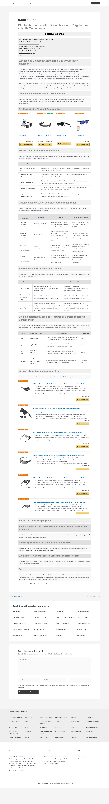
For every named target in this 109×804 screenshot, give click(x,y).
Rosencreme (74, 741)
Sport (70, 3)
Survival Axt (74, 751)
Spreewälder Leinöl (15, 735)
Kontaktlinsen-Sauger (62, 745)
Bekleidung (29, 3)
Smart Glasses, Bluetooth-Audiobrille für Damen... (63, 142)
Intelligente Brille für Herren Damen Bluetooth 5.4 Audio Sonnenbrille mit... (58, 415)
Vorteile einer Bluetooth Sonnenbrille (31, 50)
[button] (95, 6)
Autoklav (27, 751)
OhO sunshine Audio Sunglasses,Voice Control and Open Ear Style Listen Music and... (60, 511)
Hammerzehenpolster (93, 741)
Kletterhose (59, 620)
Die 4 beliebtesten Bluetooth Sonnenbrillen (32, 48)
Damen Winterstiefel (62, 632)
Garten (55, 3)
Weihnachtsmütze (83, 620)
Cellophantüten (76, 735)
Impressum (81, 773)
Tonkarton (58, 735)
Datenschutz (82, 775)
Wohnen (14, 9)
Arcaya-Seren (59, 741)
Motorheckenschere (92, 751)
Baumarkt (20, 3)
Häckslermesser (60, 751)
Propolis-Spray (44, 751)
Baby (13, 3)
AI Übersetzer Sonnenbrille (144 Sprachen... (81, 142)
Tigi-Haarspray (29, 729)
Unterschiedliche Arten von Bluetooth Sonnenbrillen (35, 52)
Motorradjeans (17, 644)
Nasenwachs (28, 745)
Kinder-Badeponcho (19, 626)
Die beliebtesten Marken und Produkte (31, 57)
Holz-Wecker (90, 729)
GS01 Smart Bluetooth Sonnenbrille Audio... (25, 142)
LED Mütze (16, 620)
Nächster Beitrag (93, 605)
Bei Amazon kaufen (27, 150)
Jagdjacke (58, 644)
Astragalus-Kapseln (31, 741)
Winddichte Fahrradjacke (20, 638)
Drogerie (38, 3)
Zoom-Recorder (14, 741)
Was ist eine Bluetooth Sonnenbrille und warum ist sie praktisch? (39, 45)
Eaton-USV (28, 735)
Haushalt (63, 3)
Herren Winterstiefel (83, 632)
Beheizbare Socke (40, 620)
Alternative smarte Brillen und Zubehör (31, 54)
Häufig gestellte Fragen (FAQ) (28, 59)
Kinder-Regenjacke (40, 644)
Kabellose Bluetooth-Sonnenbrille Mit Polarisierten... (44, 142)
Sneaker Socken (82, 626)
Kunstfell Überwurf (18, 632)
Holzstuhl (74, 729)
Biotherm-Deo (90, 745)
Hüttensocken (81, 638)
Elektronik (47, 3)
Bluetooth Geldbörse (41, 626)
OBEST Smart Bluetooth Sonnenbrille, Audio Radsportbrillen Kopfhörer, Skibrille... (60, 463)
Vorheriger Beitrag (16, 605)
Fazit (20, 61)
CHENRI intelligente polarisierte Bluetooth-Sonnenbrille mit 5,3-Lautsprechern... (59, 440)
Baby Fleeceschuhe (40, 632)
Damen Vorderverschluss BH (65, 626)
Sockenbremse (39, 638)
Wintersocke (81, 644)
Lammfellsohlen (60, 638)
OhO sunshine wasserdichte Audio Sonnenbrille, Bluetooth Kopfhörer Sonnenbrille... (60, 390)
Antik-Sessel (44, 741)
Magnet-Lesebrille (76, 745)
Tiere (77, 3)
